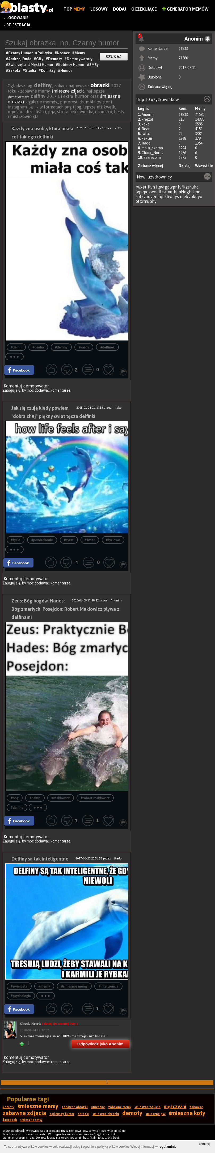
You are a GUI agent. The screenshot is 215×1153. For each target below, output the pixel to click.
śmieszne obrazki (105, 1114)
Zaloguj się (11, 390)
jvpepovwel (147, 191)
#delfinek (107, 347)
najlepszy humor (61, 1114)
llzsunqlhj (168, 191)
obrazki (100, 85)
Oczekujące (144, 9)
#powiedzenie (42, 540)
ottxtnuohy (146, 201)
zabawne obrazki (75, 1107)
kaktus (147, 138)
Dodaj (119, 9)
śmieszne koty (187, 1113)
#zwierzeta (19, 986)
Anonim (148, 114)
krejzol (147, 119)
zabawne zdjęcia (24, 1113)
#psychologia (21, 996)
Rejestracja (18, 25)
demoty (132, 1113)
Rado (146, 143)
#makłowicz (61, 798)
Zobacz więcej (159, 87)
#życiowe (113, 540)
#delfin (16, 347)
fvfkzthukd (188, 187)
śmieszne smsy (31, 1120)
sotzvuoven (146, 196)
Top (74, 9)
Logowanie (17, 18)
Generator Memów (185, 9)
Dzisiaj (185, 166)
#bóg (15, 798)
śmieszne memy (38, 1106)
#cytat (69, 540)
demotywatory (19, 97)
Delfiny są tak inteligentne (39, 859)
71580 (183, 58)
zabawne (196, 1107)
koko (146, 124)
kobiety (8, 1107)
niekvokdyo (191, 196)
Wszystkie (204, 166)
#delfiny (61, 347)
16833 (183, 48)
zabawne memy (119, 1107)
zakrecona (152, 157)
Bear (146, 129)
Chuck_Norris (152, 153)
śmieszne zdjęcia (68, 91)
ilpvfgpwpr (166, 187)
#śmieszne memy (74, 986)
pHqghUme (189, 191)
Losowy (99, 9)
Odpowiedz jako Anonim (100, 1044)
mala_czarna (152, 148)
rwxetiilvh (145, 187)
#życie (15, 540)
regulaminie (167, 1146)
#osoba (38, 347)
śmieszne (98, 1107)
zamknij (204, 1144)
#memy (44, 986)
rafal (146, 134)
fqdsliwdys (168, 196)
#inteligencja (108, 986)
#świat (90, 540)
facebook (10, 1120)
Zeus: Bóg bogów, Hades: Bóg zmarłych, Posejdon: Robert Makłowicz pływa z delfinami (65, 609)
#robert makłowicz (95, 798)
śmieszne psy (156, 1114)
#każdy (84, 347)
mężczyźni (175, 1106)
